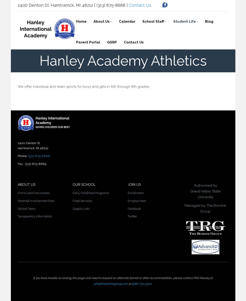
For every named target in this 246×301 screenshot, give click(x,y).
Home (81, 21)
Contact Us (140, 5)
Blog (209, 21)
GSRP (112, 42)
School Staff (154, 21)
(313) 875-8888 (39, 156)
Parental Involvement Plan (36, 201)
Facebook (134, 208)
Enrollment (135, 193)
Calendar (127, 21)
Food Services (82, 201)
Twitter (132, 216)
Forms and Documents (34, 193)
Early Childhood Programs (91, 193)
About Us (102, 21)
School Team (27, 208)
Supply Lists (81, 208)
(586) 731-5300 (142, 284)
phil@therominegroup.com (111, 284)
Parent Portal (88, 42)
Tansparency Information (35, 216)
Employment (137, 201)
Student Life (185, 21)
